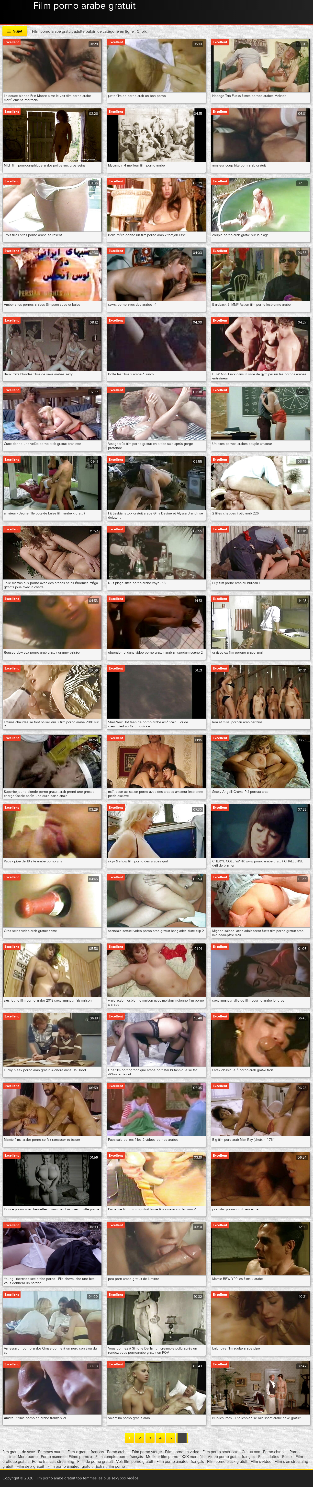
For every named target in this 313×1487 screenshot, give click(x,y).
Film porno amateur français (180, 1461)
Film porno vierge (147, 1451)
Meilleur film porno (162, 1456)
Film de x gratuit (30, 1466)
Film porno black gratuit (227, 1461)
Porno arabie (118, 1451)
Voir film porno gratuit (134, 1461)
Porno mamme (53, 1456)
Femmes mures (51, 1451)
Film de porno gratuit (95, 1461)
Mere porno (28, 1456)
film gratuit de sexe (18, 1451)
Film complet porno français (119, 1456)
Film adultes (269, 1456)
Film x (287, 1456)
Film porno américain (220, 1451)
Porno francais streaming (53, 1461)
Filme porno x (80, 1456)
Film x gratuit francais (85, 1451)
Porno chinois (275, 1451)
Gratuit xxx (251, 1451)
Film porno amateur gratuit (70, 1466)
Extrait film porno (110, 1466)
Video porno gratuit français (231, 1456)
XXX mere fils (192, 1456)
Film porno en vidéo (182, 1451)
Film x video (261, 1461)
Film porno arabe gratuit (84, 6)
